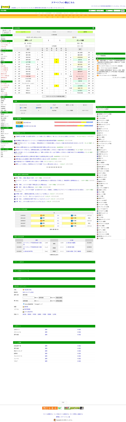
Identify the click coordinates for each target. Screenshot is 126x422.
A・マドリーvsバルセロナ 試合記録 (108, 68)
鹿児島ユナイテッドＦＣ (105, 236)
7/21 (47, 17)
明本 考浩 (28, 71)
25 (68, 17)
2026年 (39, 15)
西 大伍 (28, 64)
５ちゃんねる (23, 110)
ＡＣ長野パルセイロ (104, 168)
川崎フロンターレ (103, 154)
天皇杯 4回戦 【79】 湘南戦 (73, 251)
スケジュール (61, 7)
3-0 (58, 215)
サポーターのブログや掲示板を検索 (55, 96)
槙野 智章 (28, 59)
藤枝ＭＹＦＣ (102, 181)
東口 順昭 (80, 52)
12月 (83, 15)
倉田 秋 (80, 59)
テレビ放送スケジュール (21, 270)
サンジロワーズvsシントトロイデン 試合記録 (111, 66)
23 (57, 17)
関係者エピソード (5, 126)
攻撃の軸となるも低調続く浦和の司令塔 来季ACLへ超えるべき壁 (33, 159)
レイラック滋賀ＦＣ (104, 187)
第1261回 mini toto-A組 (26, 126)
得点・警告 (3, 110)
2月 (47, 15)
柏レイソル (101, 145)
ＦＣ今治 (101, 217)
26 (73, 17)
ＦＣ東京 (101, 147)
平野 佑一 (28, 90)
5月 (58, 15)
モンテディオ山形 (103, 122)
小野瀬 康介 (80, 57)
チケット (70, 31)
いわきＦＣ (101, 126)
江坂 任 (28, 88)
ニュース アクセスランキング (106, 58)
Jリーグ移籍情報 (101, 55)
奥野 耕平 (80, 71)
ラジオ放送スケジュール (21, 278)
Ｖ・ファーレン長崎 (104, 227)
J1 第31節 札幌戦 (70, 242)
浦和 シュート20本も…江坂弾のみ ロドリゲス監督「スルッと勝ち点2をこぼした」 (37, 164)
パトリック (80, 74)
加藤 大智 (80, 88)
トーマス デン (20, 189)
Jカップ (66, 13)
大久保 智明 (28, 78)
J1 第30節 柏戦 (70, 246)
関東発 (29, 314)
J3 (42, 13)
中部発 (34, 314)
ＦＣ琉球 (101, 238)
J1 (36, 13)
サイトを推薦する (48, 413)
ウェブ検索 (23, 108)
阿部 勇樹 (18, 184)
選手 (2, 156)
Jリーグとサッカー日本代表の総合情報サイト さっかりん (105, 6)
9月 (71, 15)
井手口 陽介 (80, 66)
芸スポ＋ (85, 105)
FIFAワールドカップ (85, 13)
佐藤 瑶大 (80, 69)
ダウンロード (4, 151)
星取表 (2, 139)
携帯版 (58, 416)
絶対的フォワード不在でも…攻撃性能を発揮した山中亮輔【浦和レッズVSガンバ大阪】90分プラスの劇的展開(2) (45, 149)
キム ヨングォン (80, 76)
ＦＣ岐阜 (101, 185)
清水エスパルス (103, 177)
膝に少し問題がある (28, 187)
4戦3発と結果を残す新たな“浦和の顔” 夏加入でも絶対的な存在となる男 (34, 156)
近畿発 (39, 314)
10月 (75, 15)
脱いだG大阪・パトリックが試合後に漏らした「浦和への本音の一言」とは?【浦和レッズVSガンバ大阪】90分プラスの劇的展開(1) (50, 152)
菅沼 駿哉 (80, 62)
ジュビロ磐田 (102, 179)
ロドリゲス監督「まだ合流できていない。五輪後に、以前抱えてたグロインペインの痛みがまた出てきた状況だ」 (55, 189)
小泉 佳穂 (28, 76)
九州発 (54, 314)
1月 (43, 15)
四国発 (49, 314)
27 (78, 17)
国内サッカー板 (69, 105)
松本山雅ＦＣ (102, 166)
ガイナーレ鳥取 (103, 202)
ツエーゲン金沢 (103, 175)
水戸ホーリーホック (104, 131)
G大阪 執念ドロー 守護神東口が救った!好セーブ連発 (29, 161)
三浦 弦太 (18, 199)
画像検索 (39, 108)
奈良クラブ (101, 198)
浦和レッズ (101, 139)
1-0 (58, 225)
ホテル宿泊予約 (28, 311)
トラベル (55, 7)
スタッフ (3, 122)
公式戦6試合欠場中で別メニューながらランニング (36, 199)
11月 (79, 15)
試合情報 (17, 28)
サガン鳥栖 (101, 225)
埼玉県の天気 (27, 289)
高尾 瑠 (80, 81)
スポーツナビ (85, 110)
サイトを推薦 (4, 95)
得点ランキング (4, 116)
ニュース (18, 7)
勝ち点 (2, 131)
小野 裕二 (18, 201)
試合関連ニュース (19, 133)
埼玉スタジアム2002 (28, 291)
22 (52, 17)
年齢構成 (3, 120)
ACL (77, 13)
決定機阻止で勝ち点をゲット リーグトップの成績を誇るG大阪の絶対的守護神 (36, 140)
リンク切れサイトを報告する (61, 413)
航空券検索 (27, 308)
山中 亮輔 (28, 62)
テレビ (48, 7)
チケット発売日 (19, 261)
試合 (2, 54)
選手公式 (3, 58)
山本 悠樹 (80, 85)
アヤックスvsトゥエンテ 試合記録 (108, 75)
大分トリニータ (103, 232)
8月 (68, 15)
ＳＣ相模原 (101, 162)
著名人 (2, 60)
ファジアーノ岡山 (103, 204)
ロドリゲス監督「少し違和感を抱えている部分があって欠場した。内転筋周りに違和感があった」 (54, 180)
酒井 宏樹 (28, 55)
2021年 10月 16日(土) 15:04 (33, 37)
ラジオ (54, 31)
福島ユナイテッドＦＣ (104, 124)
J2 (39, 13)
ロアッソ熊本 (102, 230)
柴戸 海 (28, 85)
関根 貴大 (28, 93)
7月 (64, 15)
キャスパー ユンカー (21, 180)
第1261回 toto (23, 122)
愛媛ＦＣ (101, 215)
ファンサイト (4, 56)
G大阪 (71, 239)
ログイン (3, 37)
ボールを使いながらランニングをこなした (34, 201)
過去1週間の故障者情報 (21, 174)
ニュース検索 (54, 108)
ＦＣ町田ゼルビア (103, 152)
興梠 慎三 (18, 187)
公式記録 (54, 46)
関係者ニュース (4, 124)
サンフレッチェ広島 (104, 206)
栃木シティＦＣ (103, 135)
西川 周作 (28, 52)
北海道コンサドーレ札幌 (105, 114)
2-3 (58, 223)
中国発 (44, 314)
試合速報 (13, 7)
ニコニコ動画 (69, 110)
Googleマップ (38, 303)
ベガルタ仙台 (102, 118)
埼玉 (75, 37)
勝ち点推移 (3, 118)
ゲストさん (122, 6)
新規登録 (3, 39)
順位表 (2, 129)
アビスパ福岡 (102, 221)
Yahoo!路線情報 (29, 303)
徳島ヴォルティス (103, 213)
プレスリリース (24, 7)
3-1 (58, 220)
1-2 (58, 218)
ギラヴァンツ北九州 (104, 223)
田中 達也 (28, 66)
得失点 (2, 135)
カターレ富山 (102, 173)
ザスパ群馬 (101, 137)
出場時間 (3, 108)
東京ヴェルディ (103, 150)
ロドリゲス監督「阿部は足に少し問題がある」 (35, 184)
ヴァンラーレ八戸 (103, 116)
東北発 (24, 314)
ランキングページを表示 (119, 77)
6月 (61, 15)
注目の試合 (43, 7)
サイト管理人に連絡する (76, 413)
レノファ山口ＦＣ (103, 209)
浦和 (36, 239)
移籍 (39, 7)
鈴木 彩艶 (28, 69)
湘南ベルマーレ (103, 160)
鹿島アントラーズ (103, 128)
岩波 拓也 (28, 57)
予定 (88, 15)
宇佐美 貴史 (80, 93)
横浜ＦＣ (101, 158)
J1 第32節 (54, 34)
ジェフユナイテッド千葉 (105, 143)
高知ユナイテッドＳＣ (104, 219)
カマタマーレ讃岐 (103, 211)
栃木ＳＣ (101, 133)
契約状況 (3, 106)
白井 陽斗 (80, 90)
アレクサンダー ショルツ (28, 83)
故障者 (36, 7)
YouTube (54, 110)
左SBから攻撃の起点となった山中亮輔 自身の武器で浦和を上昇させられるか (36, 147)
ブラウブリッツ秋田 (104, 120)
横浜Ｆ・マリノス (103, 156)
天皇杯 (71, 13)
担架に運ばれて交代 (28, 178)
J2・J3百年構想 (57, 13)
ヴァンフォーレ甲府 (104, 164)
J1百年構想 (48, 13)
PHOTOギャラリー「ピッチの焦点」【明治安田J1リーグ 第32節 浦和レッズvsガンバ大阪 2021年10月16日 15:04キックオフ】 (50, 143)
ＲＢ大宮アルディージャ (105, 141)
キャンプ (3, 79)
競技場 (2, 114)
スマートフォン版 (65, 416)
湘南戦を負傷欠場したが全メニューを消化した (37, 193)
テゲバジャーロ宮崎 (104, 234)
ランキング (31, 7)
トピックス (3, 48)
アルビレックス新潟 (104, 171)
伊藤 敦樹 (28, 74)
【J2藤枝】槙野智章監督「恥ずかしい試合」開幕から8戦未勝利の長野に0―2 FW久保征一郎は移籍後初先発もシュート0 (111, 71)
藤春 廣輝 (80, 55)
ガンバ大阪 (101, 192)
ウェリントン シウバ (80, 83)
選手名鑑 (3, 98)
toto (52, 7)
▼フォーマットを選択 (102, 109)
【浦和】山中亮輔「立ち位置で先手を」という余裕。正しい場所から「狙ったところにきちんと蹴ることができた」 (46, 136)
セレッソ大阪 (102, 194)
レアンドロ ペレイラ (21, 196)
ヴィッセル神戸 (103, 200)
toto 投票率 (17, 118)
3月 (50, 15)
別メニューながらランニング (36, 196)
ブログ (2, 147)
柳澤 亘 (80, 78)
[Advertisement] (63, 23)
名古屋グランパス (103, 183)
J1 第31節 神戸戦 (28, 251)
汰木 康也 (28, 81)
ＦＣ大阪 (101, 196)
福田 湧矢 (80, 64)
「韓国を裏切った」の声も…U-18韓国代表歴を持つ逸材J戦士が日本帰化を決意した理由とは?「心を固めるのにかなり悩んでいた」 (111, 62)
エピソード (3, 104)
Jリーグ (23, 113)
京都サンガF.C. (103, 190)
